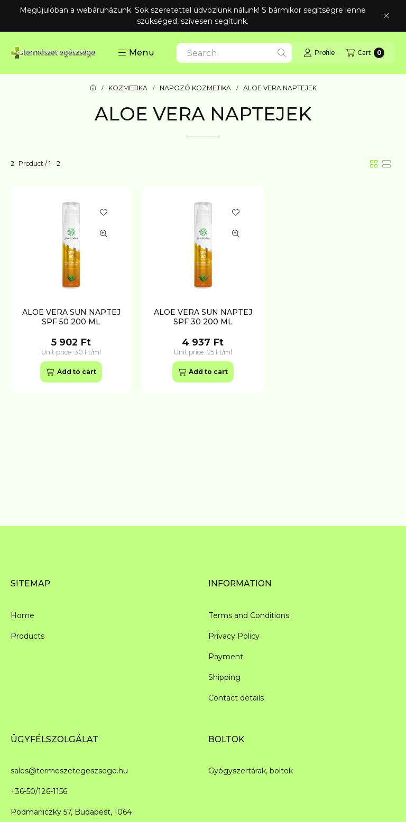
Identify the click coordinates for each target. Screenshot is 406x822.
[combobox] (234, 52)
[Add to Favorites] (103, 212)
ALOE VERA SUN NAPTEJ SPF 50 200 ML (71, 316)
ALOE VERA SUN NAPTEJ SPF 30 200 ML (203, 316)
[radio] (386, 163)
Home (22, 615)
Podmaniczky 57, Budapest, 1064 (71, 812)
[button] (136, 52)
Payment (225, 656)
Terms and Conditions (248, 615)
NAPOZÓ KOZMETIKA (195, 88)
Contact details (236, 698)
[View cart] (365, 52)
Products (27, 636)
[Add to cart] (71, 371)
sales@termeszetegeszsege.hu (69, 771)
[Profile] (319, 52)
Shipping (224, 677)
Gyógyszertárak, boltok (250, 771)
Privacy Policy (234, 636)
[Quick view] (103, 233)
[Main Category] (93, 88)
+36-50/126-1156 (39, 791)
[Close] (386, 16)
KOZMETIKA (127, 88)
